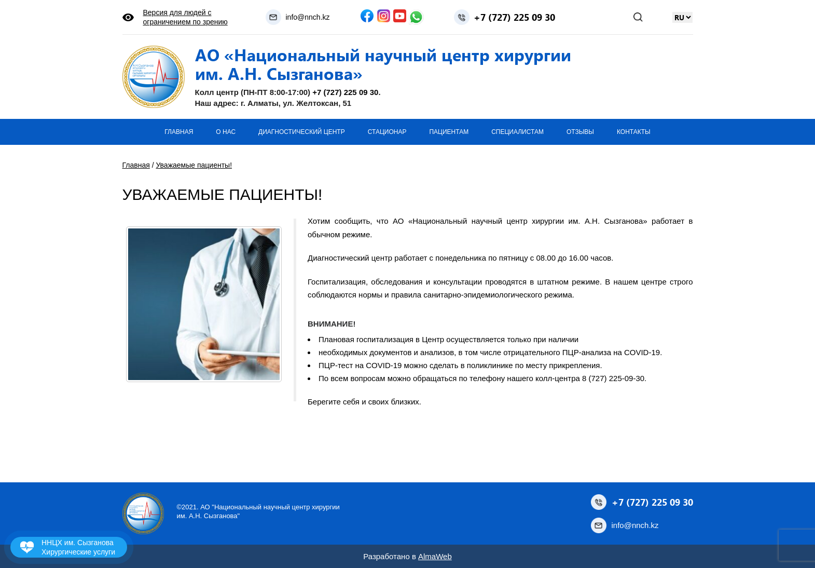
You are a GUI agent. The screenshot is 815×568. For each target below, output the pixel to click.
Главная (178, 132)
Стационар (387, 132)
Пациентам (448, 132)
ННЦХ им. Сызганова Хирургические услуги (78, 547)
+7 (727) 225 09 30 (514, 17)
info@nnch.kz (307, 17)
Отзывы (580, 132)
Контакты (634, 132)
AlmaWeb (435, 556)
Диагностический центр (301, 132)
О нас (226, 132)
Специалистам (517, 132)
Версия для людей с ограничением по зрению (185, 17)
